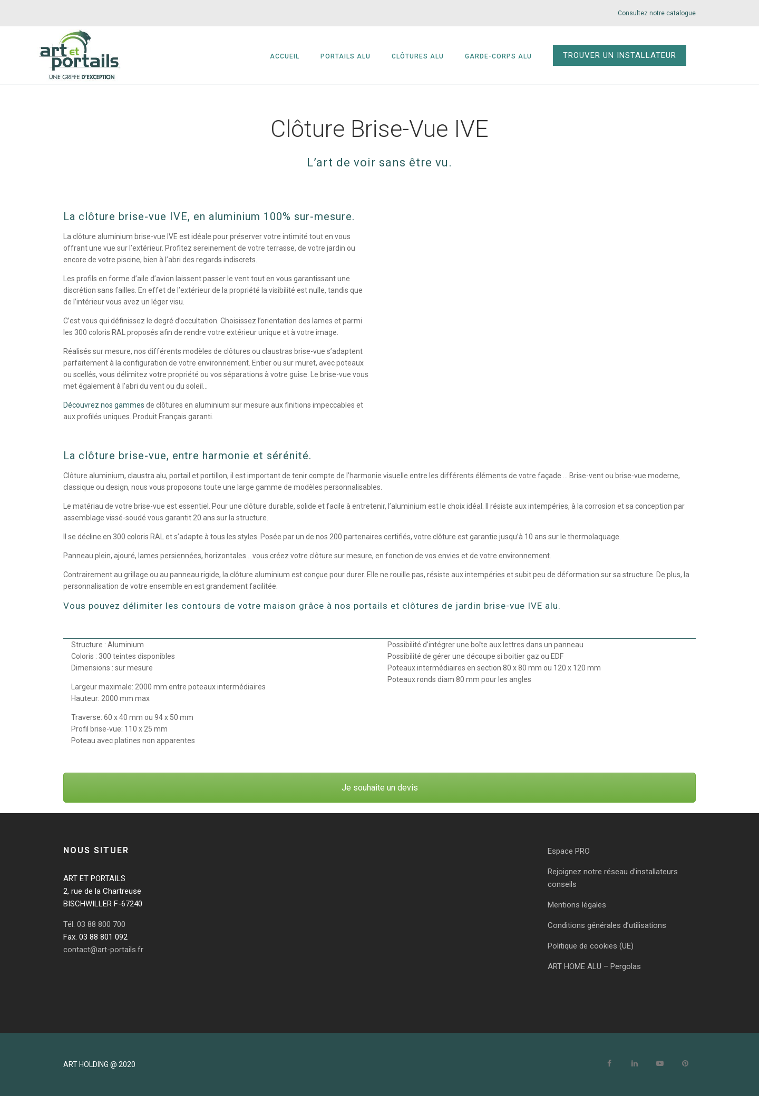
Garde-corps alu (534, 56)
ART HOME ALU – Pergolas (594, 966)
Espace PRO (569, 851)
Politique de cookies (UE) (591, 946)
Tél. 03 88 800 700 (94, 924)
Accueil (320, 56)
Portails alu (381, 56)
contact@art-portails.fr (103, 949)
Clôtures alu (453, 56)
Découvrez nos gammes (103, 405)
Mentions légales (577, 905)
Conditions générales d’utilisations (607, 925)
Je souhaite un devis (380, 788)
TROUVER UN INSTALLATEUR (655, 55)
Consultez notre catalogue (657, 13)
